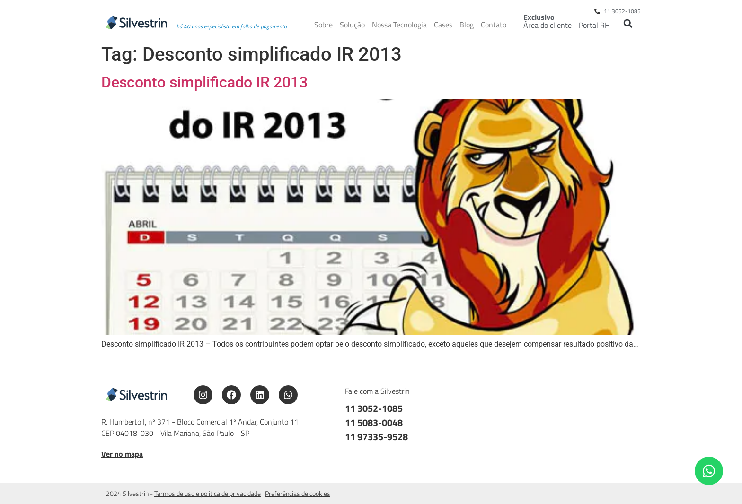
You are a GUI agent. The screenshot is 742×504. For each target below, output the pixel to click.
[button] (628, 23)
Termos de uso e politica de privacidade (207, 493)
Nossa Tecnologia (399, 24)
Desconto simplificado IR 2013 (204, 82)
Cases (443, 24)
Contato (493, 24)
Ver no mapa (122, 454)
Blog (466, 24)
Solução (352, 24)
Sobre (323, 24)
